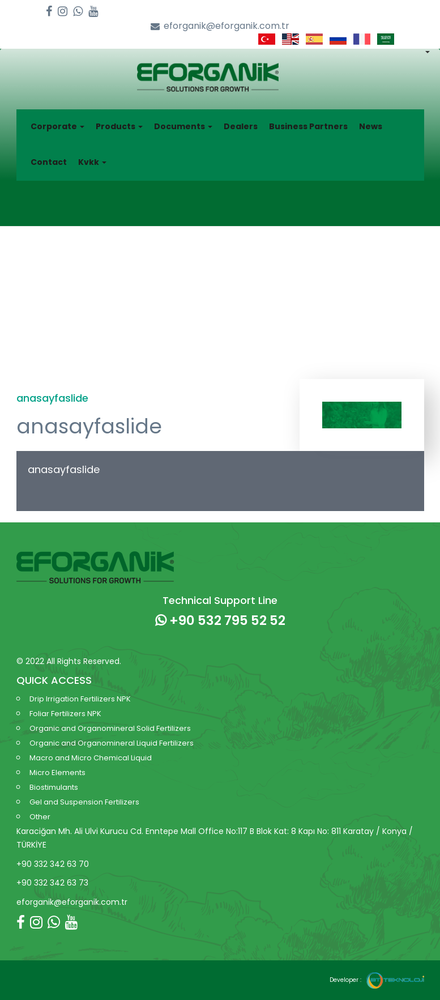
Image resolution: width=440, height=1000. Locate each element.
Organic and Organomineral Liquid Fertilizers (111, 743)
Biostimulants (53, 787)
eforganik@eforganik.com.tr (220, 26)
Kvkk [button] (92, 162)
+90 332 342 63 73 (52, 882)
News (370, 126)
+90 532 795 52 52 (220, 620)
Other (39, 816)
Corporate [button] (57, 126)
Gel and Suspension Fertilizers (84, 802)
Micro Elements (57, 772)
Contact (49, 162)
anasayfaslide (64, 469)
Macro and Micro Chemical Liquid (90, 757)
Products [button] (119, 126)
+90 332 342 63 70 (52, 864)
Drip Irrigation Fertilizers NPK (80, 698)
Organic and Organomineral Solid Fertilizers (110, 728)
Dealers (241, 126)
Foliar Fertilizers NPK (65, 713)
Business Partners (308, 126)
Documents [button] (183, 126)
